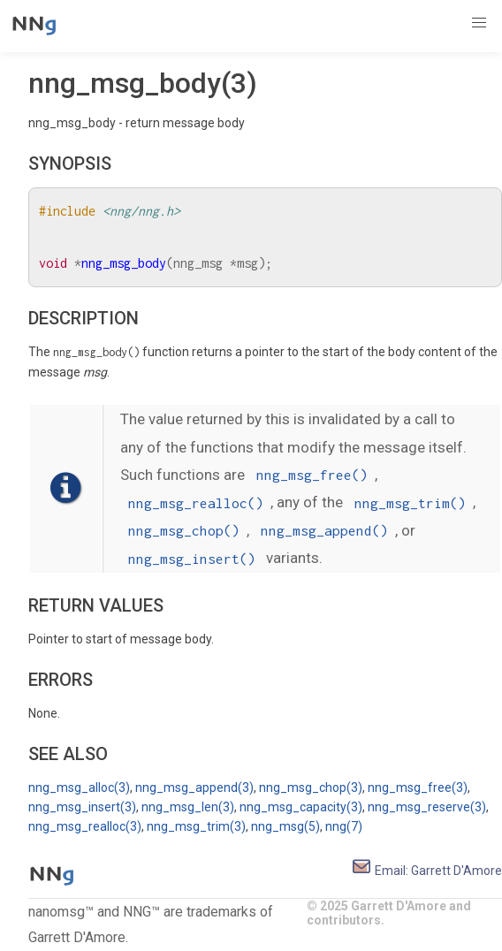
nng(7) (343, 826)
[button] (479, 23)
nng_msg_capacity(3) (301, 807)
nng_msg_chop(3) (310, 787)
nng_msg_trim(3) (196, 826)
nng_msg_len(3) (187, 807)
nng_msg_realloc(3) (84, 826)
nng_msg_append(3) (194, 787)
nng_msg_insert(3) (82, 807)
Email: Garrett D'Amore (426, 871)
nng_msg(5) (285, 826)
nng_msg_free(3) (418, 787)
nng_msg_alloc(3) (79, 787)
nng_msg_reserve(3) (427, 807)
